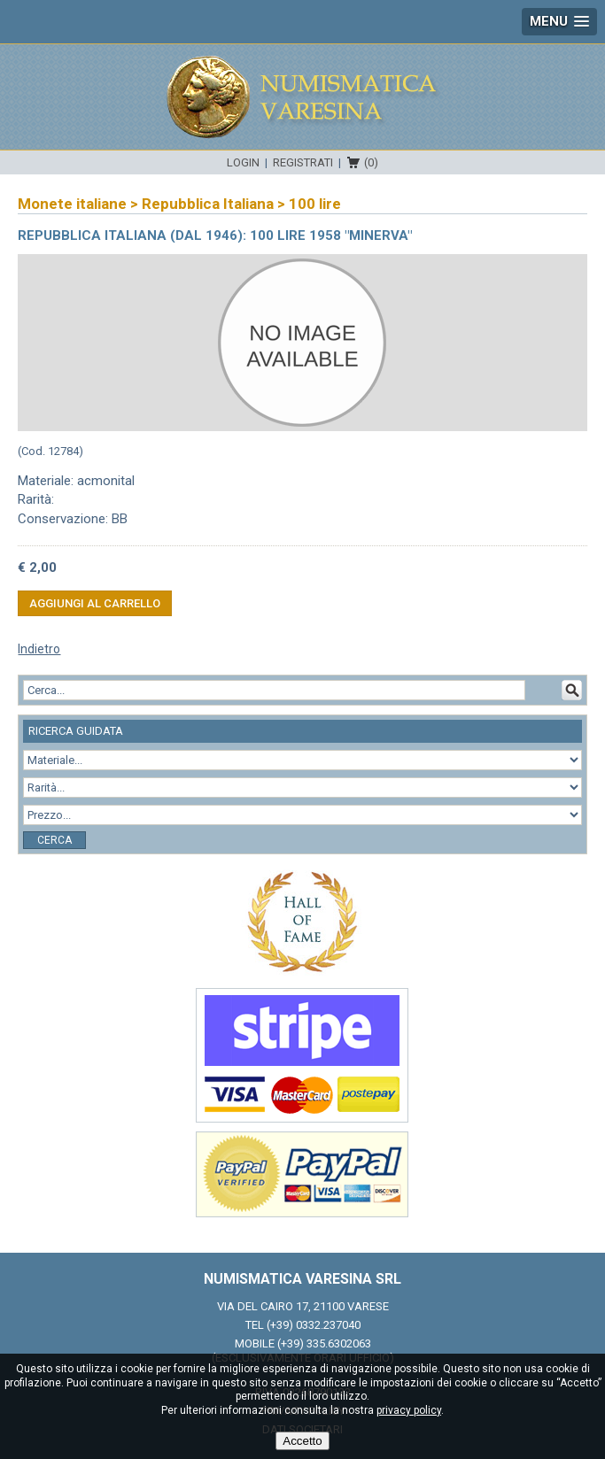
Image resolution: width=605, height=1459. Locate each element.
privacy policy (408, 1410)
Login (243, 162)
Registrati (303, 162)
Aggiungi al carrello (94, 603)
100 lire (315, 203)
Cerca (54, 840)
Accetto (302, 1440)
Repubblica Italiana (208, 203)
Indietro (39, 649)
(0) (371, 162)
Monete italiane (72, 203)
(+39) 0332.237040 (314, 1325)
